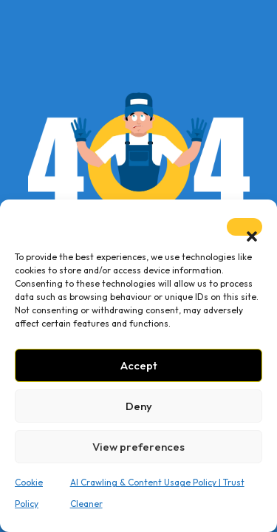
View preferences (138, 447)
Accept (138, 365)
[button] (244, 227)
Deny (139, 406)
